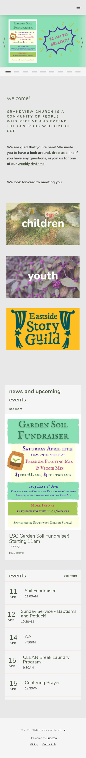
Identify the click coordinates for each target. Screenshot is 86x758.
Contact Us (49, 744)
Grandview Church (13, 7)
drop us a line (63, 152)
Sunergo (52, 738)
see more (15, 409)
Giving (34, 744)
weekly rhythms (31, 163)
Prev (4, 41)
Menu (78, 7)
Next (82, 41)
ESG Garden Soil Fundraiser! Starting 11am (39, 539)
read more (16, 552)
